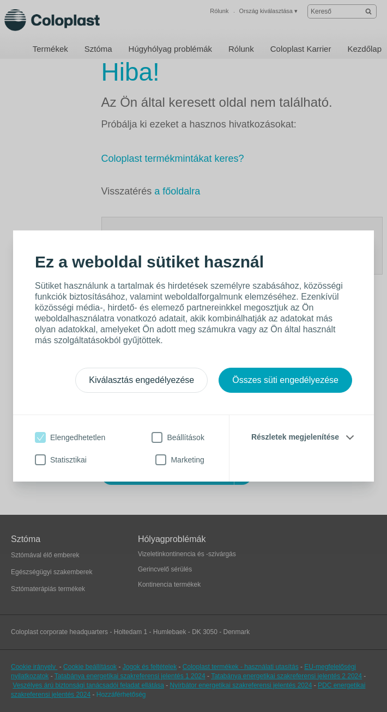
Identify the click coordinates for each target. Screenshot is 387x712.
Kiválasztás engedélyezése (141, 380)
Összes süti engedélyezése (285, 380)
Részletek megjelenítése (295, 437)
